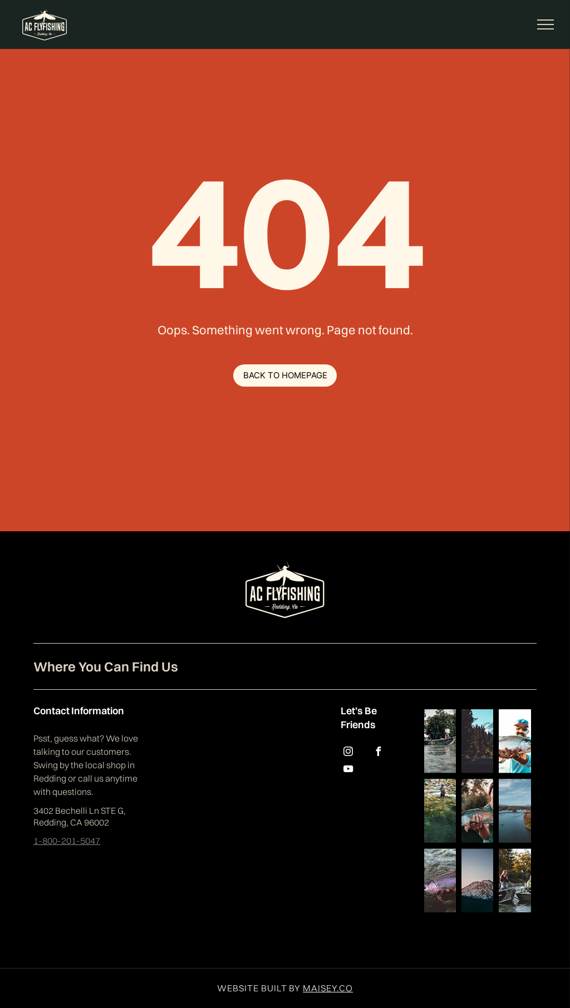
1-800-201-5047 (66, 840)
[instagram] (348, 753)
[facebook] (378, 753)
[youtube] (348, 770)
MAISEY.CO (328, 988)
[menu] (545, 24)
